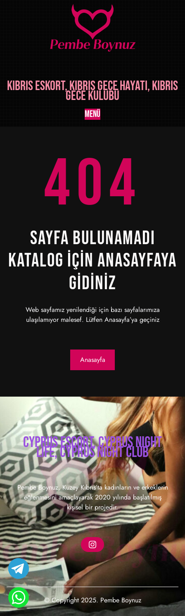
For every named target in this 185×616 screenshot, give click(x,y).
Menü (92, 114)
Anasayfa (92, 359)
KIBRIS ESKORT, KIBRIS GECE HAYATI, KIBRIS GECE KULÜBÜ (92, 91)
